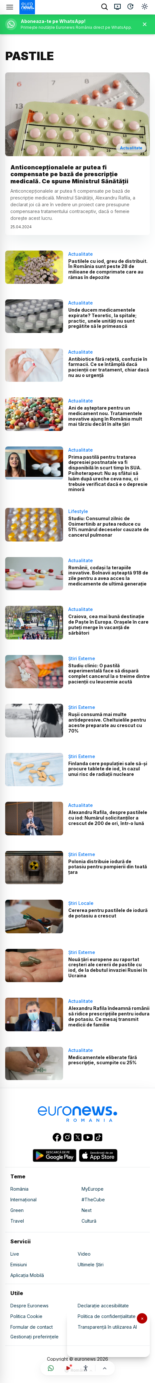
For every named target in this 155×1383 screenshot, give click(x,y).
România (19, 1189)
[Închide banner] (144, 24)
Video (84, 1254)
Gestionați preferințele (34, 1336)
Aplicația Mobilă (27, 1275)
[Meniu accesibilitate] (86, 1368)
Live (14, 1254)
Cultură (89, 1221)
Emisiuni (18, 1264)
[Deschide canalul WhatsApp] (51, 1368)
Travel (17, 1221)
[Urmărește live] (68, 1368)
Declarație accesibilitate (103, 1305)
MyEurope (93, 1189)
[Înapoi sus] (105, 1368)
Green (17, 1210)
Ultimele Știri (91, 1264)
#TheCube (93, 1199)
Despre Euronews (29, 1305)
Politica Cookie (26, 1316)
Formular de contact (31, 1327)
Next (87, 1210)
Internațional (23, 1199)
